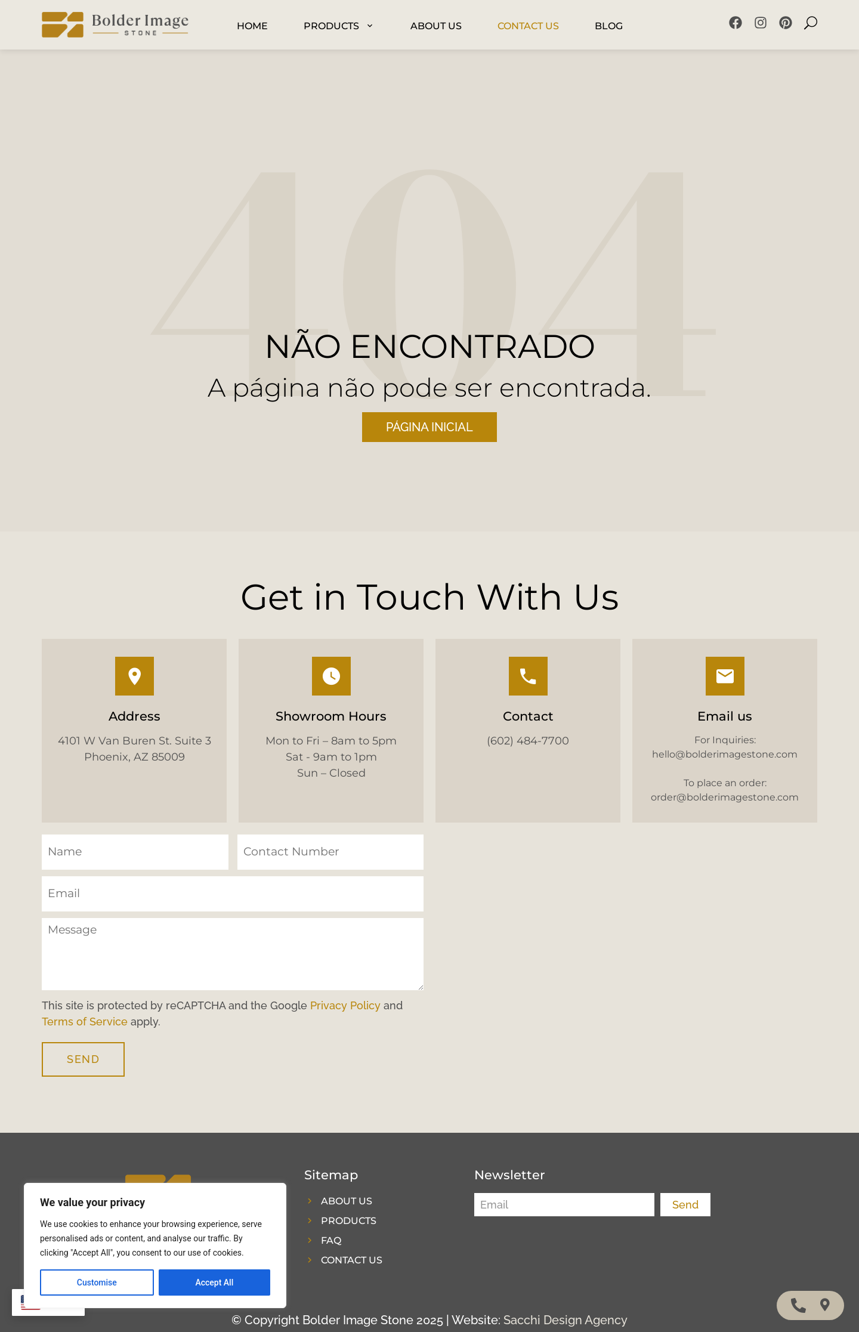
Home (252, 26)
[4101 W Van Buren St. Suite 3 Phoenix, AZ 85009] (626, 960)
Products (339, 26)
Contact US (528, 26)
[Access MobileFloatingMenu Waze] (825, 1305)
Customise (97, 1282)
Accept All (214, 1282)
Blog (609, 26)
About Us (436, 26)
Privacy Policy (345, 1005)
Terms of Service (85, 1021)
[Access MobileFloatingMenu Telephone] (798, 1305)
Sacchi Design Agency (565, 1320)
